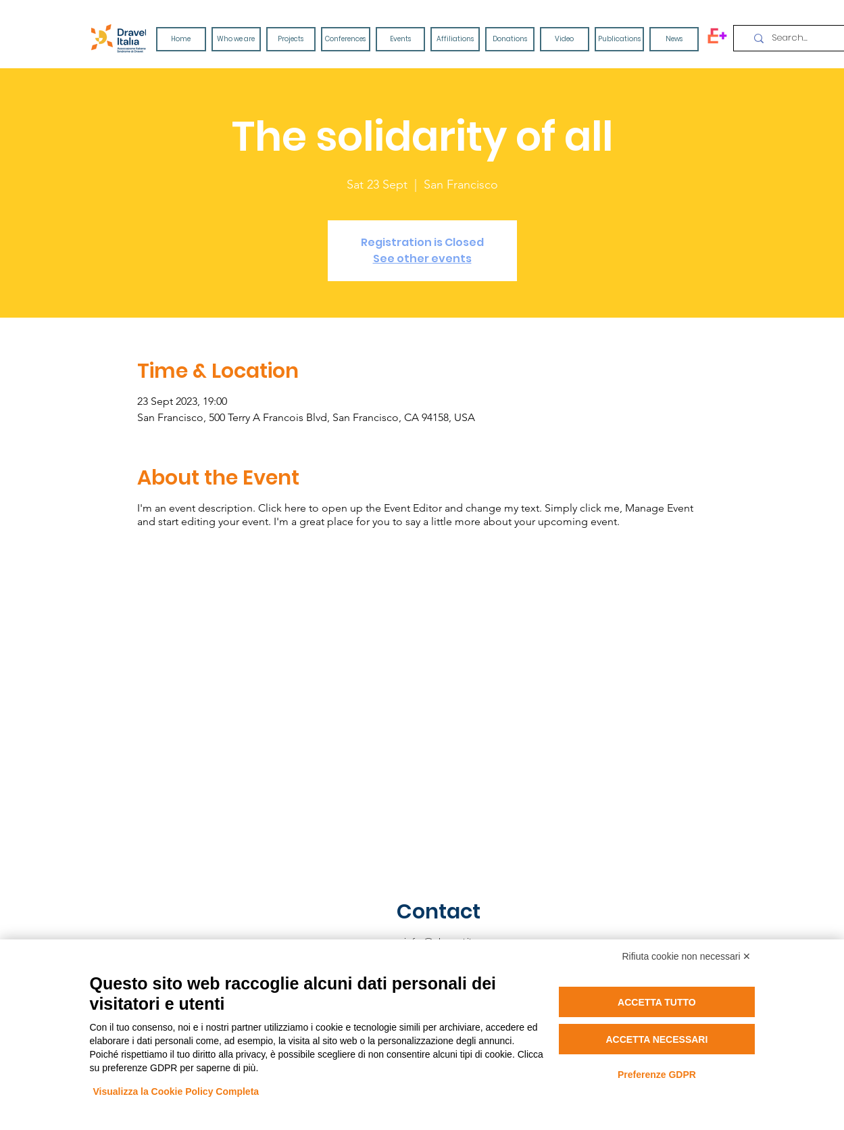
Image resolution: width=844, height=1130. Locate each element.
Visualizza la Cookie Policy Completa (176, 1091)
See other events (422, 258)
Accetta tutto (657, 1002)
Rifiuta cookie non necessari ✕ (686, 956)
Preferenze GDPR (657, 1074)
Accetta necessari (656, 1039)
